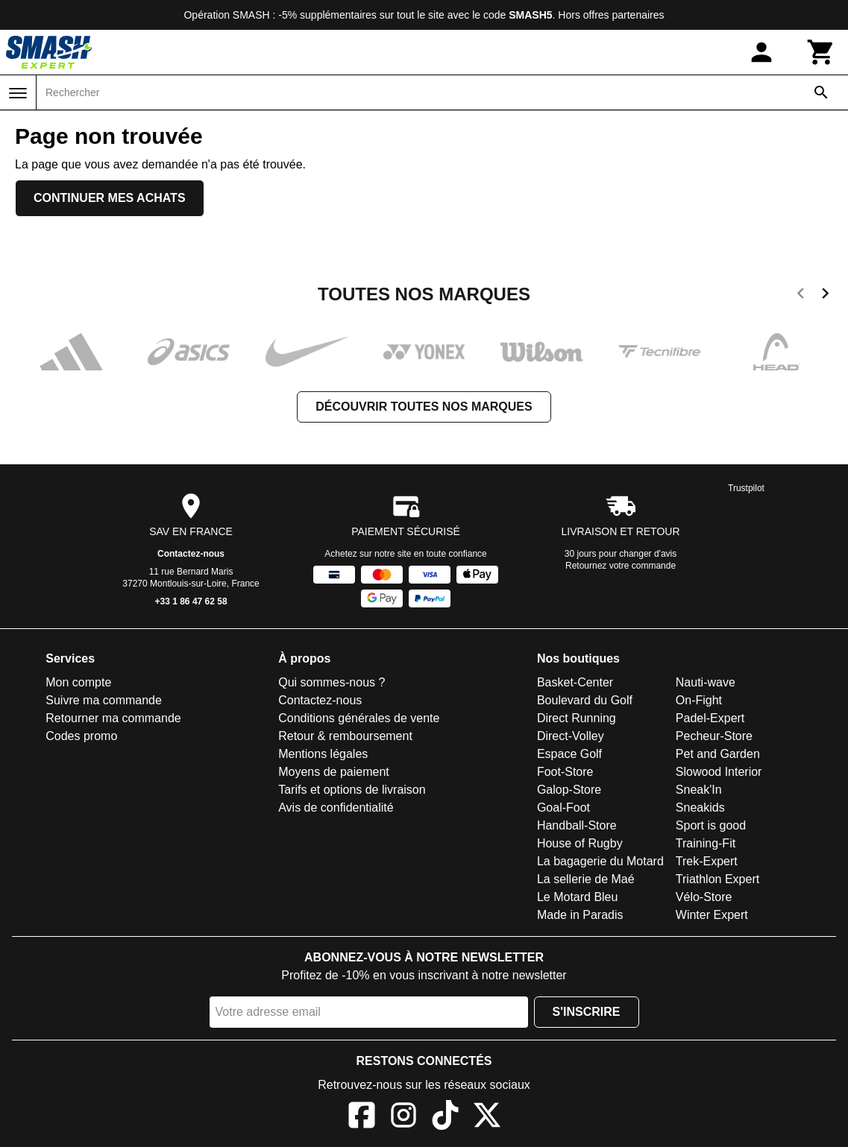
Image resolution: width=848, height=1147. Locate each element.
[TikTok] (445, 1117)
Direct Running (576, 718)
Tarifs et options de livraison (351, 789)
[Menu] (18, 93)
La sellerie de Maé (586, 879)
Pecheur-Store (714, 736)
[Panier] (821, 52)
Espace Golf (569, 754)
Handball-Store (577, 825)
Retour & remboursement (345, 736)
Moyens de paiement (333, 771)
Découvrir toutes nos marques (423, 406)
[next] (825, 295)
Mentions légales (323, 754)
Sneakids (700, 807)
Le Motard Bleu (577, 897)
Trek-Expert (707, 861)
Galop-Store (569, 789)
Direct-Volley (570, 736)
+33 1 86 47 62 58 (191, 601)
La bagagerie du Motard (600, 861)
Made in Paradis (580, 915)
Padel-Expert (710, 718)
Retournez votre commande (620, 565)
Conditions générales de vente (358, 718)
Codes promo (81, 736)
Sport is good (711, 825)
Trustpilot (746, 488)
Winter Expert (712, 915)
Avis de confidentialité (335, 807)
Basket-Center (575, 682)
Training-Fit (705, 843)
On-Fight (699, 700)
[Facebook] (362, 1117)
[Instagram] (403, 1117)
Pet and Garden (718, 754)
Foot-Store (565, 771)
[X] (487, 1117)
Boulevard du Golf (584, 700)
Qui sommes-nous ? (331, 682)
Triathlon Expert (717, 879)
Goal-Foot (563, 807)
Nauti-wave (705, 682)
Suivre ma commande (103, 700)
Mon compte (78, 682)
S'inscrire (587, 1011)
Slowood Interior (719, 771)
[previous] (800, 295)
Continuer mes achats (110, 198)
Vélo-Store (704, 897)
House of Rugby (580, 843)
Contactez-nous (190, 554)
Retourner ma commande (112, 718)
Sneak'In (699, 789)
